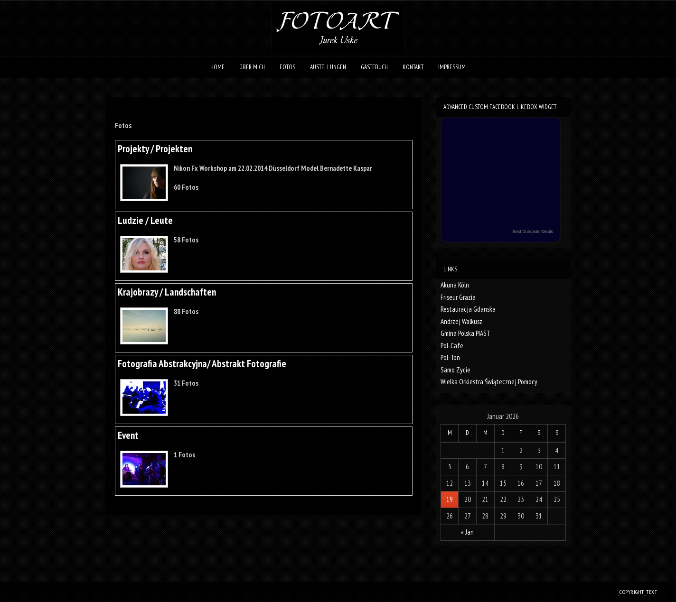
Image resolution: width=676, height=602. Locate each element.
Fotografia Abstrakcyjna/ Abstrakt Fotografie (202, 363)
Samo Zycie (455, 369)
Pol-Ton (450, 357)
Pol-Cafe (452, 345)
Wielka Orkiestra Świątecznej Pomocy (489, 381)
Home (217, 67)
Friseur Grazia (458, 297)
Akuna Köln (455, 284)
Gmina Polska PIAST (465, 333)
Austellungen (328, 67)
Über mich (252, 67)
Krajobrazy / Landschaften (167, 292)
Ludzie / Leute (145, 220)
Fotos (287, 67)
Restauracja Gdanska (468, 309)
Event (128, 435)
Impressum (452, 67)
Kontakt (413, 67)
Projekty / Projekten (155, 148)
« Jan (467, 532)
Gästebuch (374, 67)
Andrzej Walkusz (461, 321)
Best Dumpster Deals (533, 231)
